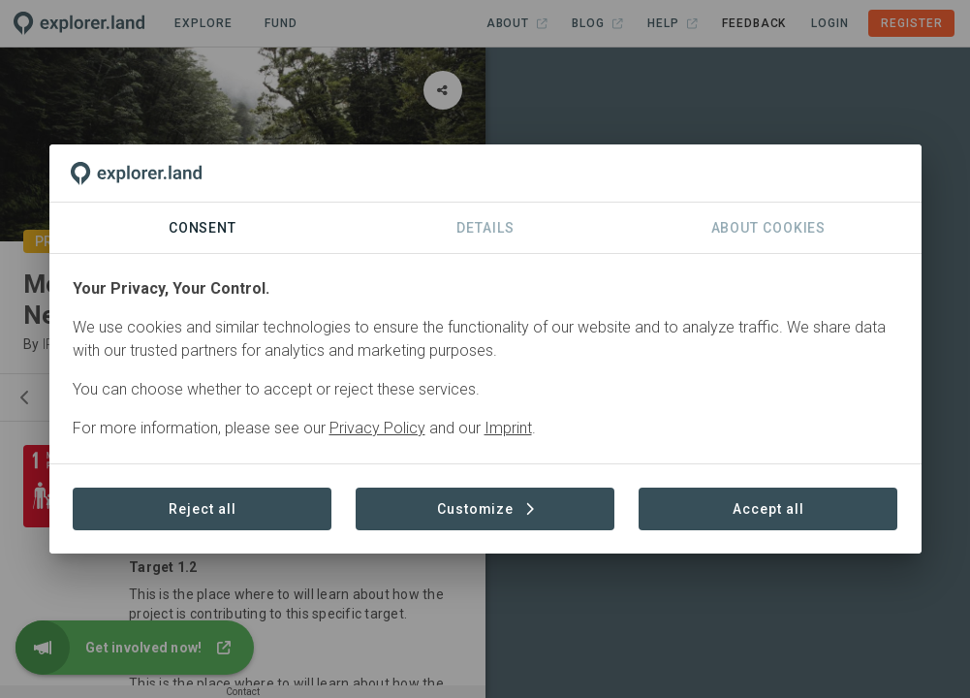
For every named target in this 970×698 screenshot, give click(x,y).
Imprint (508, 428)
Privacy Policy (377, 428)
